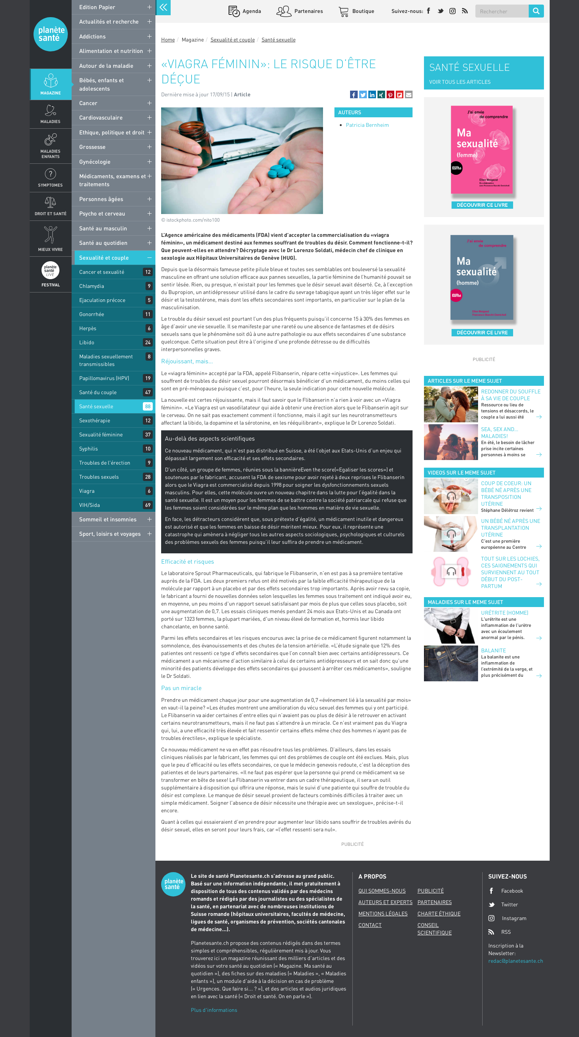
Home (168, 39)
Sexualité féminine (101, 434)
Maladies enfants (50, 153)
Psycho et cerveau (102, 213)
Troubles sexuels (99, 476)
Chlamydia (91, 286)
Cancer (88, 102)
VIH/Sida (89, 505)
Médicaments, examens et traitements (112, 180)
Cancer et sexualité (101, 271)
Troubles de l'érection (104, 462)
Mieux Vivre (50, 249)
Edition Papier (97, 6)
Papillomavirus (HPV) (104, 378)
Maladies (50, 121)
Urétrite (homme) (504, 612)
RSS (499, 932)
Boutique (362, 11)
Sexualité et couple (104, 257)
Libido (86, 342)
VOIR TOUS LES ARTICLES (460, 81)
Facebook (505, 891)
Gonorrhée (91, 314)
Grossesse (92, 146)
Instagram (507, 918)
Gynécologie (94, 161)
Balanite (493, 650)
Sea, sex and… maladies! (499, 432)
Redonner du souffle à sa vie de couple (511, 394)
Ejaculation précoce (102, 300)
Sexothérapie (94, 420)
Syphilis (88, 448)
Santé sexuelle (96, 406)
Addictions (92, 36)
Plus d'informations (214, 1010)
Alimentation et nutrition (111, 50)
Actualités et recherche (109, 21)
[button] (354, 94)
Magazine (50, 92)
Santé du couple (98, 392)
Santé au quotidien (103, 242)
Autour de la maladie (106, 65)
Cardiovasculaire (101, 117)
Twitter (503, 904)
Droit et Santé (51, 213)
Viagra (86, 490)
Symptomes (50, 184)
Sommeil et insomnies (107, 519)
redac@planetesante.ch (515, 960)
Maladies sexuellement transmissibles (106, 360)
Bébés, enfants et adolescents (101, 84)
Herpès (87, 328)
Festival (51, 284)
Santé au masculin (103, 228)
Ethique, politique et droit (111, 132)
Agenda (251, 11)
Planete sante (51, 34)
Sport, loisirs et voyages (110, 533)
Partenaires (308, 11)
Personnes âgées (101, 198)
